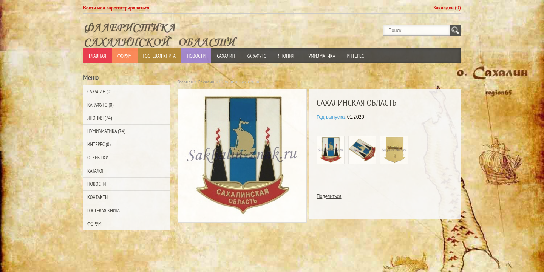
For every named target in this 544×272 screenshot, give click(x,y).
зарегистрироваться (128, 8)
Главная (97, 56)
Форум (124, 56)
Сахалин (226, 56)
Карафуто (256, 56)
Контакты (97, 197)
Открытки (97, 157)
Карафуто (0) (100, 104)
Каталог (95, 170)
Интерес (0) (98, 144)
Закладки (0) (447, 8)
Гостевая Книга (159, 56)
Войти (89, 8)
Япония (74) (99, 117)
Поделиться (329, 196)
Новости (196, 56)
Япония (286, 56)
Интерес (355, 56)
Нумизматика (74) (106, 131)
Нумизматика (320, 56)
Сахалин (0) (99, 91)
